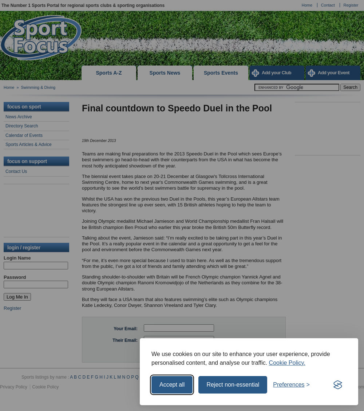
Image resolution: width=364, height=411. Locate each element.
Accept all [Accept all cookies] (172, 385)
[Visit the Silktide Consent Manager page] (338, 385)
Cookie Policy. (287, 363)
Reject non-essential (232, 385)
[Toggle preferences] (291, 385)
